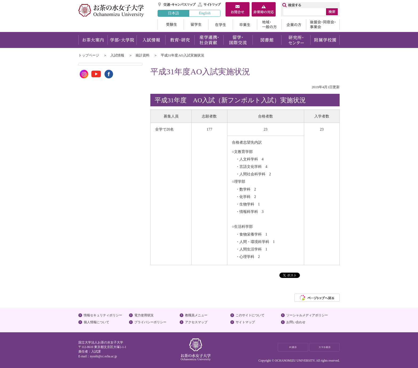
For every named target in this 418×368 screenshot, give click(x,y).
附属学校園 (325, 40)
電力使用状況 (144, 315)
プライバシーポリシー (150, 322)
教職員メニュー (196, 315)
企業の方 (294, 24)
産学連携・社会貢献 (208, 40)
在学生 (220, 24)
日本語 (173, 13)
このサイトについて (250, 315)
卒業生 (245, 24)
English (204, 13)
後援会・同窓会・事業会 (323, 24)
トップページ (88, 55)
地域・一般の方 (269, 24)
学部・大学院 (121, 40)
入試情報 (150, 40)
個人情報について (96, 322)
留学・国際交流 (237, 40)
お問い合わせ (296, 322)
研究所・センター (296, 40)
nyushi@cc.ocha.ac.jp (103, 356)
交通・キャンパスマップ (177, 4)
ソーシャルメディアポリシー (307, 315)
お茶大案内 (92, 40)
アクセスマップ (196, 322)
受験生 (171, 24)
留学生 (196, 24)
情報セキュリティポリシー (103, 315)
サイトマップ (210, 4)
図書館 (267, 40)
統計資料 (143, 55)
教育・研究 (179, 40)
